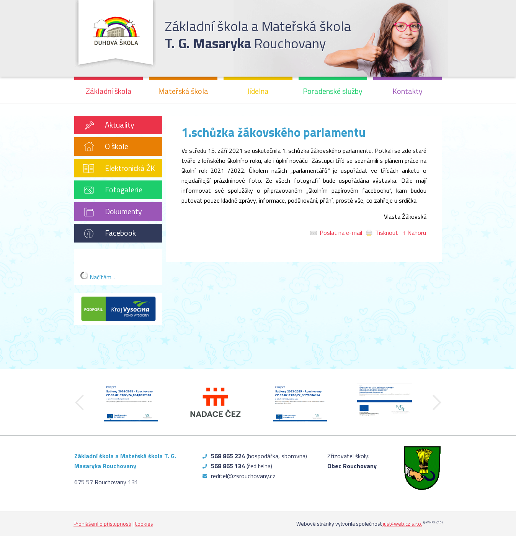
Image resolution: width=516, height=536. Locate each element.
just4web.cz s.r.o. (402, 524)
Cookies (144, 524)
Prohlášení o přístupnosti (102, 524)
